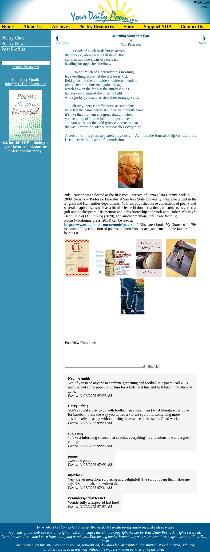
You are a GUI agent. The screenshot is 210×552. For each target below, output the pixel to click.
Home (8, 26)
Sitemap (83, 527)
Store (129, 26)
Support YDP (157, 26)
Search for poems (25, 67)
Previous (62, 41)
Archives (61, 26)
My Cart (201, 2)
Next (202, 41)
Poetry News (13, 43)
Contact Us (68, 527)
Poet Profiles (13, 49)
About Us (32, 26)
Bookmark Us (100, 527)
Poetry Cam (12, 37)
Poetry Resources (96, 26)
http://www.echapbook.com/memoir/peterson (100, 225)
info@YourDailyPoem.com (25, 84)
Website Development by (143, 527)
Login (205, 6)
